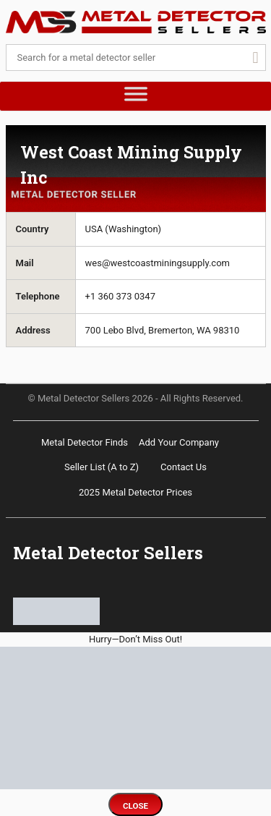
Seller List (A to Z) (101, 467)
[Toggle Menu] (135, 96)
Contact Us (183, 467)
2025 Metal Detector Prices (135, 492)
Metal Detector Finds (84, 442)
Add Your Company (179, 442)
